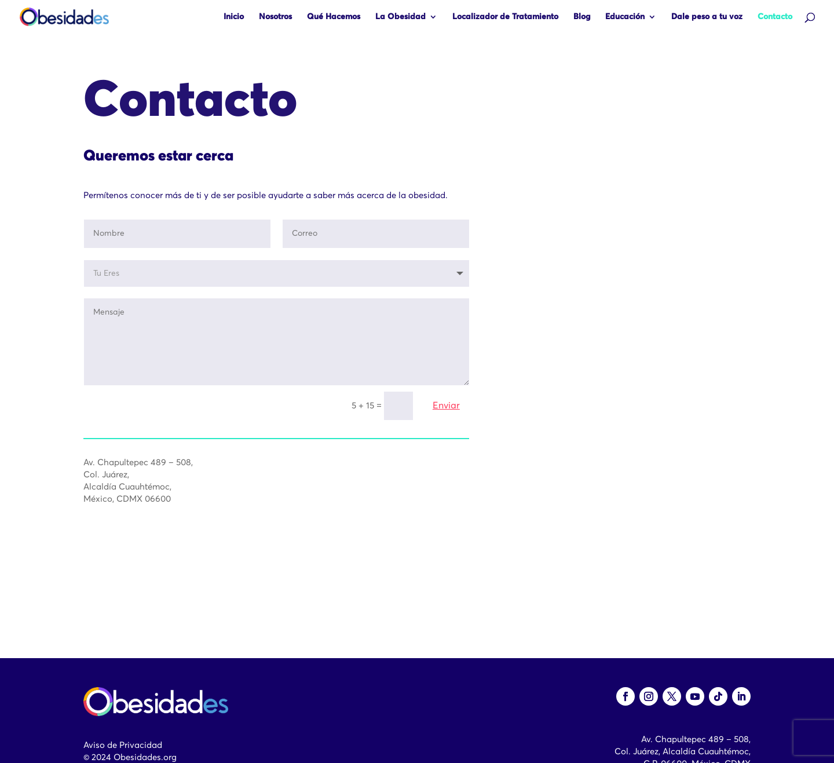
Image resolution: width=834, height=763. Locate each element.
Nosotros (275, 17)
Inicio (234, 17)
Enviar (446, 406)
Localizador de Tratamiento (505, 17)
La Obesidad (400, 17)
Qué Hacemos (333, 17)
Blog (581, 17)
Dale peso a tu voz (706, 17)
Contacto (775, 17)
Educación (625, 17)
